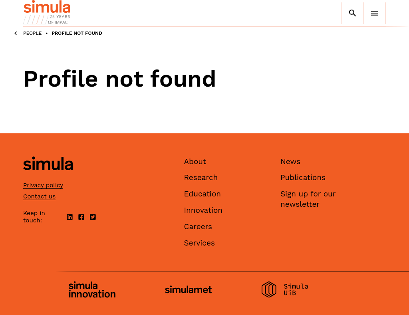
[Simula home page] (48, 176)
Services (199, 243)
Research (201, 177)
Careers (198, 226)
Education (202, 193)
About (195, 161)
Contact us (39, 196)
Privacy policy (43, 185)
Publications (303, 177)
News (290, 161)
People (32, 33)
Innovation (203, 210)
